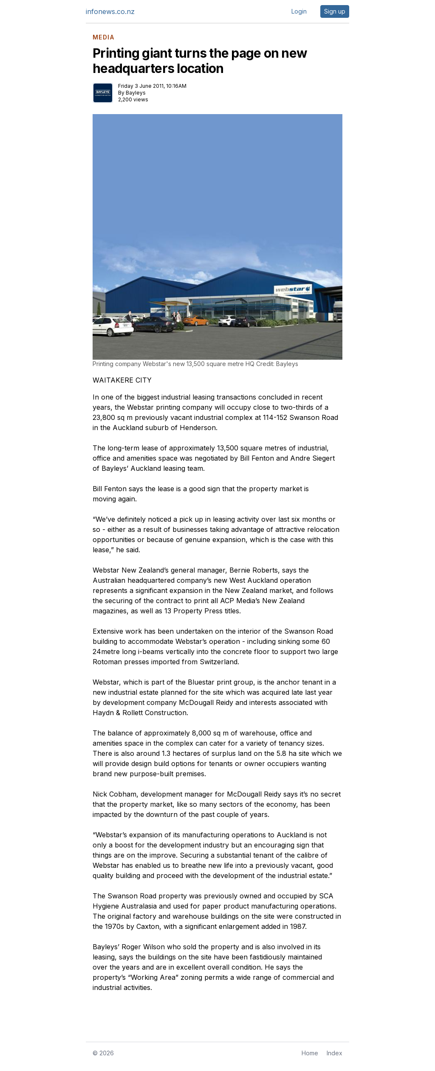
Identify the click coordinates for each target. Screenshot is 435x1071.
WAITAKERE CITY (122, 380)
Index (334, 1053)
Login (299, 11)
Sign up (334, 11)
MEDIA (103, 37)
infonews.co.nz (110, 11)
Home (310, 1053)
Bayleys (136, 92)
